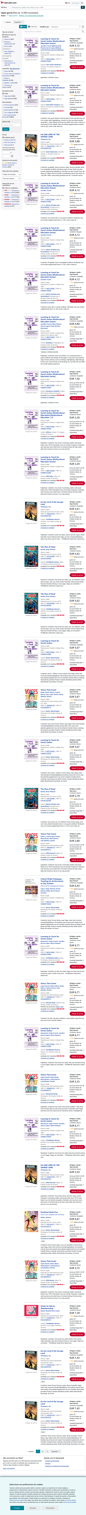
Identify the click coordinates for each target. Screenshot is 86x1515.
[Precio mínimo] (6, 152)
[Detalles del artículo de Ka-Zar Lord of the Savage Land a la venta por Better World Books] (31, 1360)
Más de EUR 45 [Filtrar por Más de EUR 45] (8, 145)
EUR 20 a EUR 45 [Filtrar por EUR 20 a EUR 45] (9, 142)
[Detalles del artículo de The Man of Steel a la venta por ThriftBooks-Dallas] (31, 556)
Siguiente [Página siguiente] (18, 22)
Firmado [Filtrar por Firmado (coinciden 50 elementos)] (7, 107)
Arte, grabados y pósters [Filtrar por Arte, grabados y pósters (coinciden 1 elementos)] (8, 52)
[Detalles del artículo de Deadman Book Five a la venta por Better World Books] (31, 1221)
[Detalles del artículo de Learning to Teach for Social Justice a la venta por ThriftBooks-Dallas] (31, 945)
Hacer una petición (9, 1468)
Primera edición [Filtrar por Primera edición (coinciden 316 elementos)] (10, 105)
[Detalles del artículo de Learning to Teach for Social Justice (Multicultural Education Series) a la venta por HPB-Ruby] (31, 466)
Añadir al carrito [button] (77, 67)
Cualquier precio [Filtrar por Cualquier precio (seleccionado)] (8, 137)
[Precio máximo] (6, 156)
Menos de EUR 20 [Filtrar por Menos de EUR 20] (9, 140)
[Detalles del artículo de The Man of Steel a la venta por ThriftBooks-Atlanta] (31, 603)
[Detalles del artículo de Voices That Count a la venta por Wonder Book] (31, 992)
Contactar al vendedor (47, 73)
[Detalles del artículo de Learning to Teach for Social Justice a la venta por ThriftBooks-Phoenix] (31, 1037)
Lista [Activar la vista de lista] (23, 27)
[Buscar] (83, 7)
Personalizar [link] (50, 1508)
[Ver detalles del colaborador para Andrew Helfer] (46, 1217)
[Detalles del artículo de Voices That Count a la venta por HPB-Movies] (31, 1269)
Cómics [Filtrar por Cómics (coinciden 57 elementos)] (7, 46)
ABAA (58, 1007)
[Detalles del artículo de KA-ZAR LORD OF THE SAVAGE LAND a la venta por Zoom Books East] (31, 143)
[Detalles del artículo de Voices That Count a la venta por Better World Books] (31, 698)
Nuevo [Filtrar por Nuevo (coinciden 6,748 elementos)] (7, 71)
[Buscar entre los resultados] (54, 31)
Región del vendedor (9, 174)
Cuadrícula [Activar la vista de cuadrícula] (32, 27)
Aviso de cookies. (70, 1500)
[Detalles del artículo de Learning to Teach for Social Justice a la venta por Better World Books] (31, 650)
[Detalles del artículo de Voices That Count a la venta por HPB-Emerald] (31, 842)
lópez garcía (13, 16)
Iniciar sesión (75, 3)
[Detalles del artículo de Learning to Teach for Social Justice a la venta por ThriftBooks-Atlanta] (31, 1128)
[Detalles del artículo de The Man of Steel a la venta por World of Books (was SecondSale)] (31, 798)
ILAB (61, 1007)
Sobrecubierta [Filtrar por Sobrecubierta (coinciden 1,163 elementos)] (10, 110)
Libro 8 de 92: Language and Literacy (52, 886)
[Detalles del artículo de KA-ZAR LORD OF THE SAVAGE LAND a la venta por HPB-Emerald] (31, 1174)
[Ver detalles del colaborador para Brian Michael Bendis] (48, 549)
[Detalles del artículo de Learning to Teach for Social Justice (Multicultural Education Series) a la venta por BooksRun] (31, 326)
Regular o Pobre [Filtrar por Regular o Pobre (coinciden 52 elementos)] (9, 83)
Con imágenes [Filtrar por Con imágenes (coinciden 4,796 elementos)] (10, 112)
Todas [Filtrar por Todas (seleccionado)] (5, 93)
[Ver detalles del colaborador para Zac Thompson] (46, 139)
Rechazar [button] (33, 1508)
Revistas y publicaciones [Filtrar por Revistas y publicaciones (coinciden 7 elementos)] (8, 43)
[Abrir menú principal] (4, 7)
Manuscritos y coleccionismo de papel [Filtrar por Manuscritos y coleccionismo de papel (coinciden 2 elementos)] (8, 63)
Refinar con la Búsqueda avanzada (31, 16)
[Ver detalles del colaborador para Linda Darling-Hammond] (52, 50)
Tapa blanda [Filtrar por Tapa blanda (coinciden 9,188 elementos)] (9, 98)
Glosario (47, 1463)
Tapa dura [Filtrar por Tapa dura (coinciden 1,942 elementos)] (8, 96)
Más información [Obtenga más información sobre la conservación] (15, 68)
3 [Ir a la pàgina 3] (47, 1451)
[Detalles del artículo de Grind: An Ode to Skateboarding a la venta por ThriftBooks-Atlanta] (31, 1310)
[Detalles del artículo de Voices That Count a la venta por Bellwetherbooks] (31, 1083)
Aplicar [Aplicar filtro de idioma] (6, 129)
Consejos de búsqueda (52, 1461)
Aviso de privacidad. (70, 1502)
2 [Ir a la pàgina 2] (42, 1451)
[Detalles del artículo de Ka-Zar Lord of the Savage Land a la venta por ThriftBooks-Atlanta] (31, 511)
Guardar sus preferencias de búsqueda (57, 1466)
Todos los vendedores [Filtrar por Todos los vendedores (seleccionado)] (11, 188)
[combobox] (46, 7)
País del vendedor (8, 178)
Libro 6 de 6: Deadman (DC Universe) (52, 1215)
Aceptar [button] (17, 1508)
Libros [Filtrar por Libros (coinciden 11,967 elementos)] (8, 39)
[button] (83, 31)
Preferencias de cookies (16, 1500)
